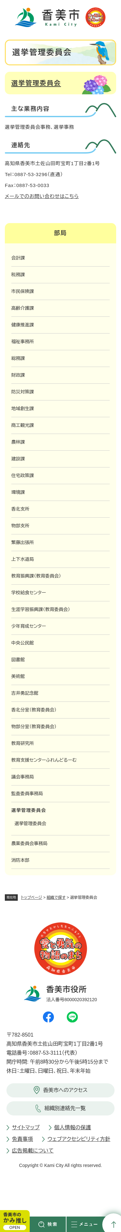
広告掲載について (33, 1150)
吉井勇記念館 (24, 693)
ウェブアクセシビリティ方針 (78, 1139)
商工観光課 (22, 425)
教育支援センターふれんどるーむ (43, 760)
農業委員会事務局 (29, 843)
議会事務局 (22, 776)
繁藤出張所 (22, 542)
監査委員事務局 (27, 793)
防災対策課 (22, 391)
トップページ (31, 897)
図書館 (18, 659)
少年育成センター (28, 626)
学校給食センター (28, 592)
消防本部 (20, 860)
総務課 (18, 358)
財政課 (18, 375)
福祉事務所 (22, 341)
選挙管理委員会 (36, 83)
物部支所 (20, 525)
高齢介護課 (22, 308)
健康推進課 (22, 324)
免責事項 (22, 1139)
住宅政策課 (22, 475)
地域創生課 (22, 408)
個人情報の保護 (72, 1127)
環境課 (18, 492)
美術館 (18, 676)
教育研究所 (22, 743)
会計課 (18, 257)
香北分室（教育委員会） (33, 709)
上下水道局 (22, 559)
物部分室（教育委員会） (33, 726)
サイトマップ (26, 1127)
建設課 (18, 458)
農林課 (18, 442)
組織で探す (56, 897)
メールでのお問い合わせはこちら (42, 196)
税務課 (18, 274)
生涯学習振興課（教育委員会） (40, 609)
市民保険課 (22, 291)
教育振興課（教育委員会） (36, 575)
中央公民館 (22, 642)
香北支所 (20, 509)
